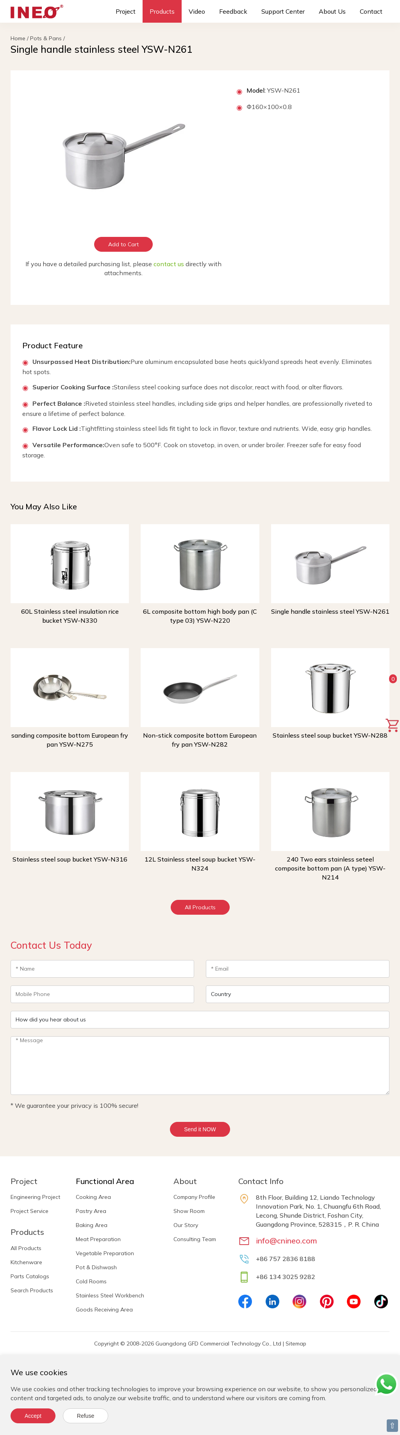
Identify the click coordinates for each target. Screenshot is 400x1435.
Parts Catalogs (30, 1276)
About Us (332, 11)
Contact (371, 11)
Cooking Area (93, 1196)
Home (18, 38)
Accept (33, 1416)
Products (162, 11)
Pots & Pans (46, 38)
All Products (200, 907)
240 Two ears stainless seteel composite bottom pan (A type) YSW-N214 (330, 868)
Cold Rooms (91, 1281)
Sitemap (296, 1343)
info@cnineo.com (286, 1240)
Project (126, 11)
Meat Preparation (98, 1239)
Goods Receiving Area (104, 1309)
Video (197, 11)
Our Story (185, 1225)
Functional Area (105, 1181)
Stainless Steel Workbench (110, 1295)
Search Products (32, 1290)
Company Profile (194, 1196)
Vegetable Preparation (105, 1253)
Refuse (85, 1416)
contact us (169, 264)
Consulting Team (194, 1239)
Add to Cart (123, 244)
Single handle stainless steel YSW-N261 (330, 611)
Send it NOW (200, 1129)
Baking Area (91, 1225)
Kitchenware (26, 1262)
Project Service (29, 1211)
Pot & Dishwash (96, 1267)
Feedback (233, 11)
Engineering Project (35, 1196)
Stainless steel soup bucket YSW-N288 (330, 735)
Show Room (189, 1211)
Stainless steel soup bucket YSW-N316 (69, 859)
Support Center (283, 11)
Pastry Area (91, 1211)
